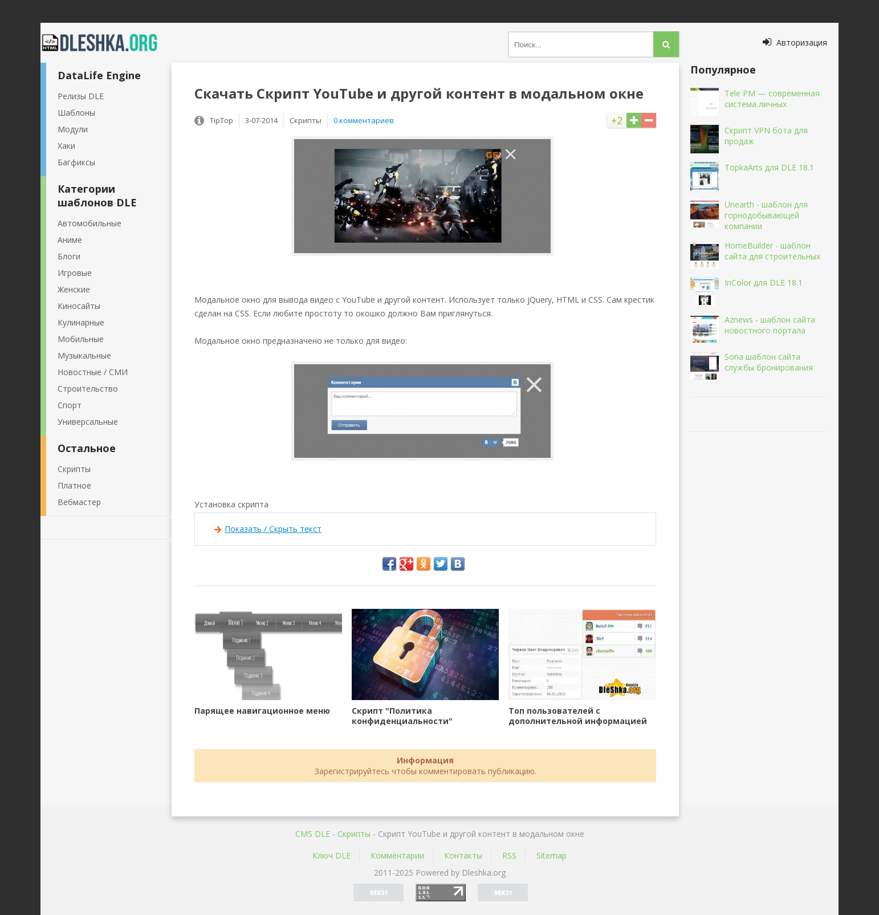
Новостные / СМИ (93, 372)
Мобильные (81, 339)
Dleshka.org (106, 43)
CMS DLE (312, 833)
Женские (74, 289)
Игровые (75, 272)
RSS (509, 855)
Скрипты (74, 468)
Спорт (70, 405)
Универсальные (88, 421)
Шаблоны (76, 112)
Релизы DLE (81, 96)
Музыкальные (84, 355)
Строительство (88, 388)
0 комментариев (363, 120)
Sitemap (551, 855)
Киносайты (79, 305)
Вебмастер (79, 502)
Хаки (66, 145)
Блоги (69, 256)
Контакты (463, 855)
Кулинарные (81, 322)
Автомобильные (89, 223)
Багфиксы (76, 162)
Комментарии (397, 855)
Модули (73, 129)
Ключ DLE (331, 855)
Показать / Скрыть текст (273, 528)
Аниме (70, 239)
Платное (74, 485)
